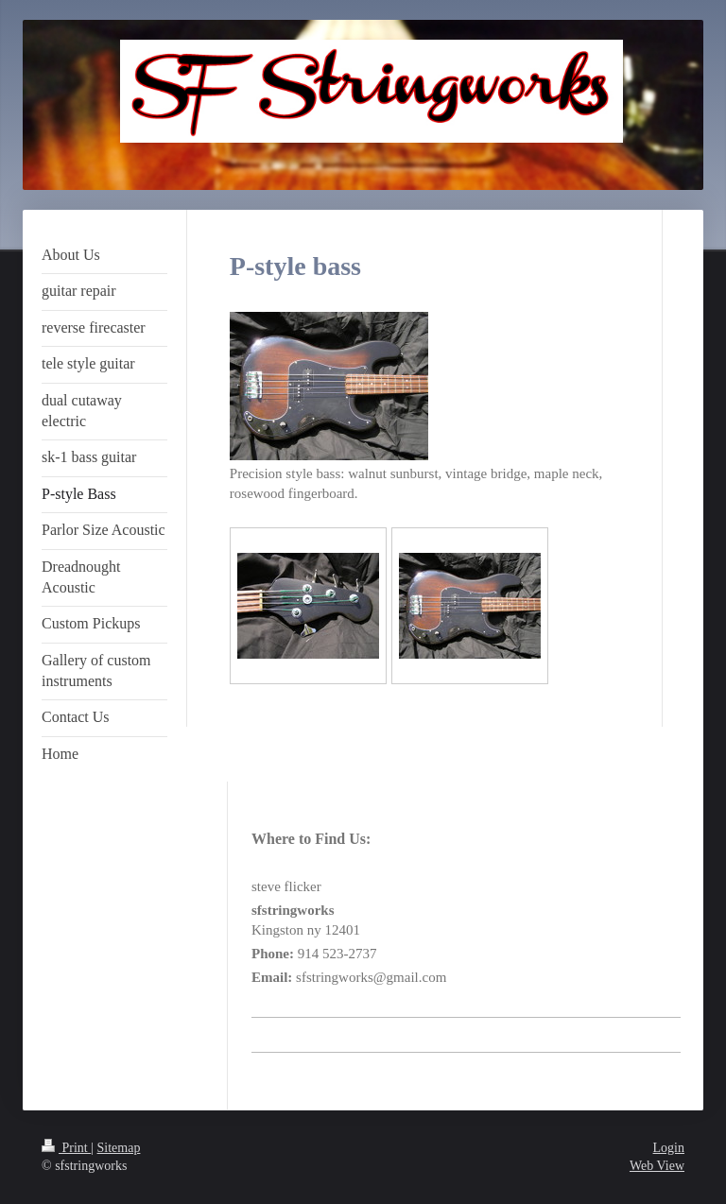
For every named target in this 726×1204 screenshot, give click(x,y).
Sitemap (119, 1148)
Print (66, 1148)
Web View (657, 1166)
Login (668, 1148)
